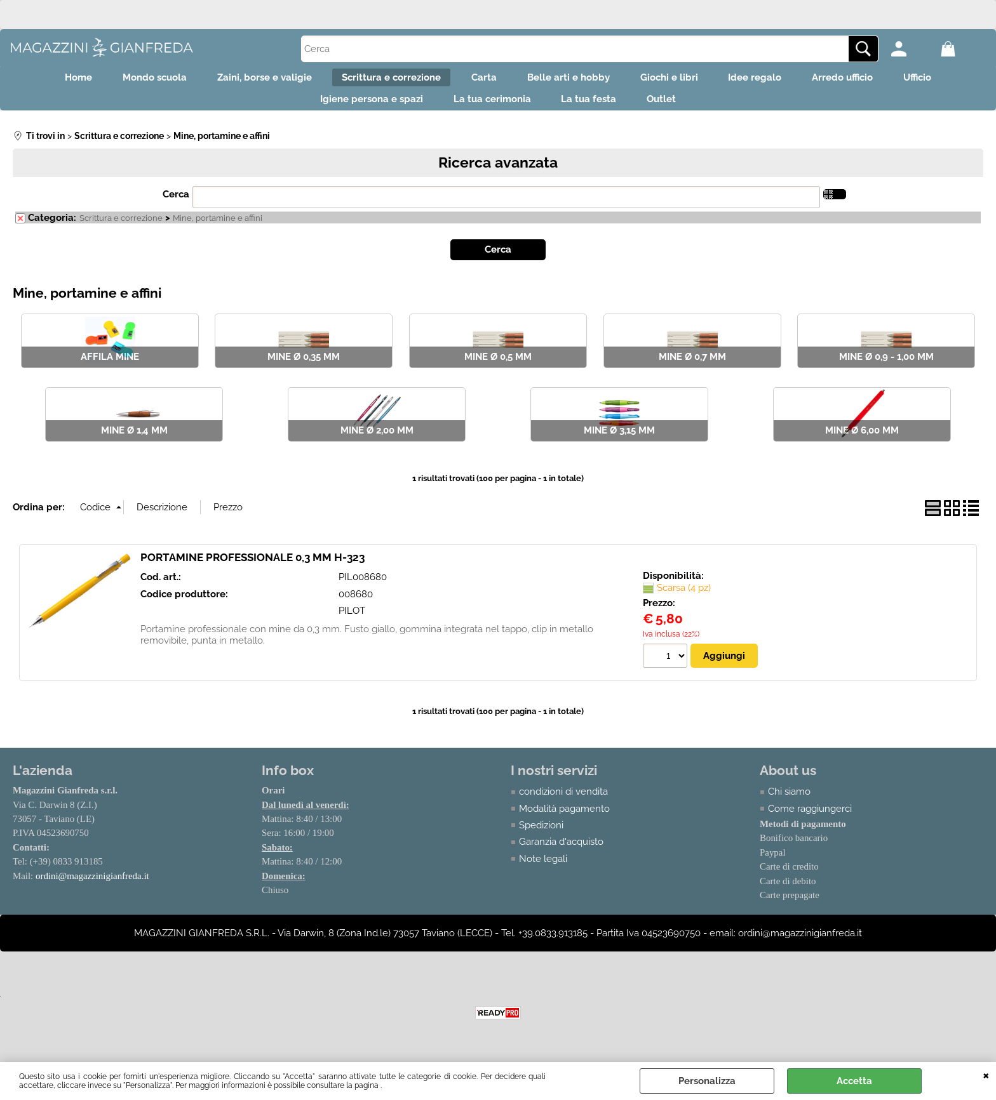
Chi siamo (789, 802)
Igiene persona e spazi (360, 107)
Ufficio (952, 80)
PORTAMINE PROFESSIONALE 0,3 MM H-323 (252, 567)
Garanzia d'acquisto (561, 852)
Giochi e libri (681, 80)
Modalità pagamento (564, 819)
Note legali (543, 869)
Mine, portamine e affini (217, 228)
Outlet (673, 107)
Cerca (176, 205)
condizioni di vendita (563, 802)
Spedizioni (541, 836)
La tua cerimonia (488, 107)
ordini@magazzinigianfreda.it (93, 887)
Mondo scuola (127, 80)
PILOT (352, 620)
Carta (480, 80)
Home (43, 80)
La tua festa (593, 107)
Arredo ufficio (869, 80)
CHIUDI (986, 1074)
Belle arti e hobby (572, 80)
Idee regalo (774, 80)
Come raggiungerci (810, 819)
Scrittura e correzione (379, 80)
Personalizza (707, 1081)
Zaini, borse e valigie (245, 80)
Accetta (854, 1081)
